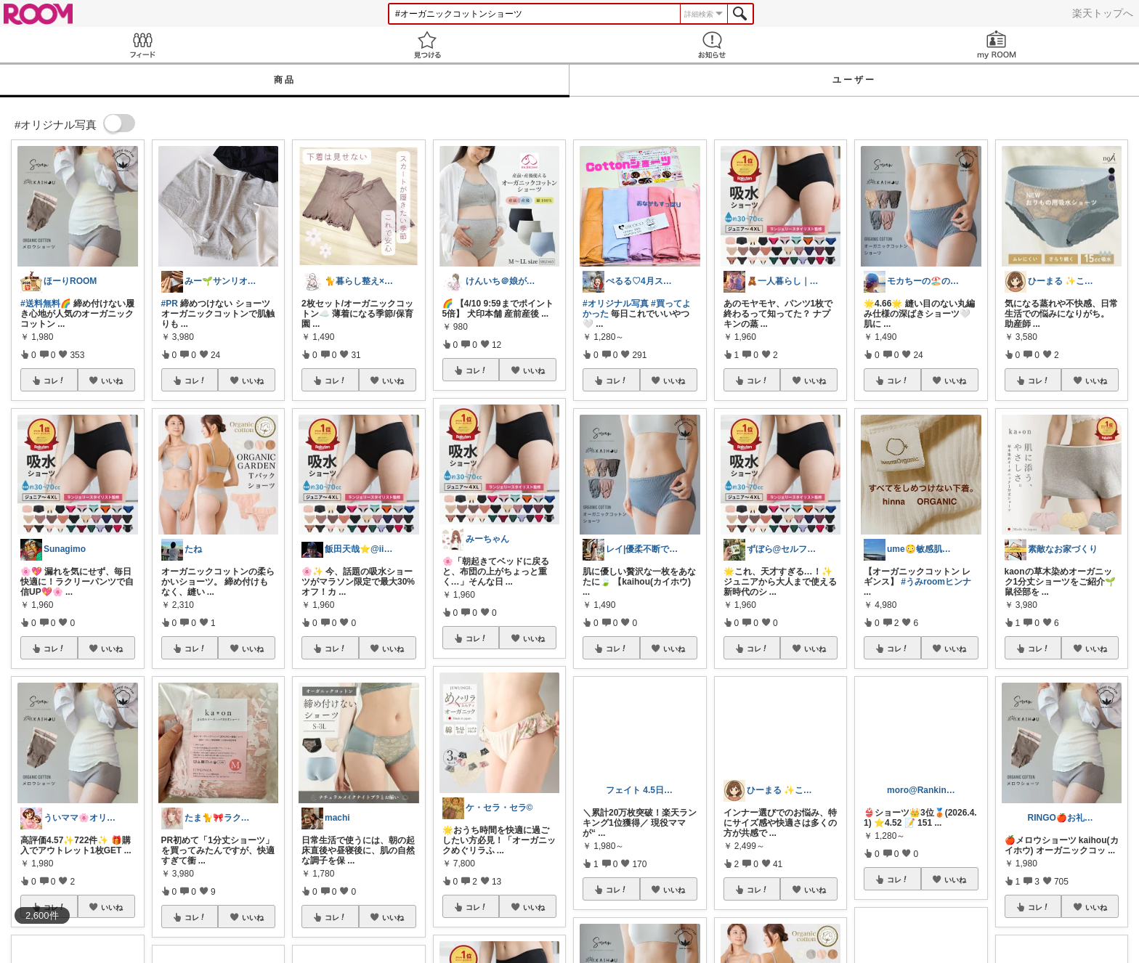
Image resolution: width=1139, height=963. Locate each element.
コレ (54, 380)
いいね (112, 380)
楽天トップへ (1102, 13)
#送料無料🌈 (45, 303)
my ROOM (996, 44)
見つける (427, 44)
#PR (169, 303)
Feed (142, 44)
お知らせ (712, 44)
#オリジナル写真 (616, 303)
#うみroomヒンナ (936, 582)
